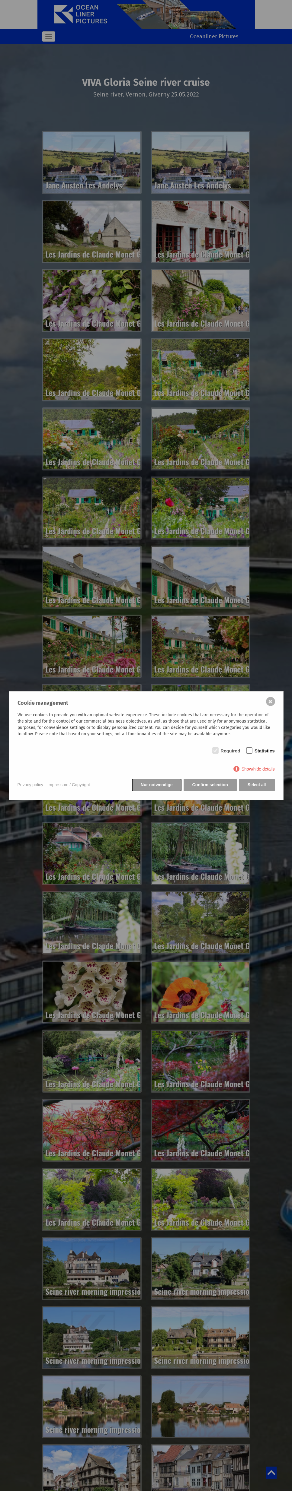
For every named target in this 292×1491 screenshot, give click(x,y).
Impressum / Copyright (68, 784)
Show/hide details (258, 769)
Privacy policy (30, 784)
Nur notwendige (157, 784)
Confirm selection (210, 784)
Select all (257, 784)
